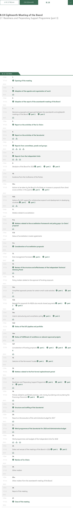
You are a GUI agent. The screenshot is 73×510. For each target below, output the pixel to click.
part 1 (33, 114)
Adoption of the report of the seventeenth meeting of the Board (37, 102)
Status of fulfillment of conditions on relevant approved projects (38, 337)
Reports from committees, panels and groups (31, 146)
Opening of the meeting (23, 81)
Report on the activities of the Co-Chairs (29, 125)
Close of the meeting (22, 502)
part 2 (42, 114)
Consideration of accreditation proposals (29, 246)
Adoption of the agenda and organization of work (33, 91)
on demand (29, 2)
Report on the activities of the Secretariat (29, 135)
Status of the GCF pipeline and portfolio (29, 326)
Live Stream (9, 2)
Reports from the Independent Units (28, 156)
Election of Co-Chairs (22, 460)
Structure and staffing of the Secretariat (29, 407)
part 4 (20, 384)
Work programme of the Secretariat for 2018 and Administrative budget (40, 428)
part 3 (58, 167)
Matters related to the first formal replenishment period (35, 372)
